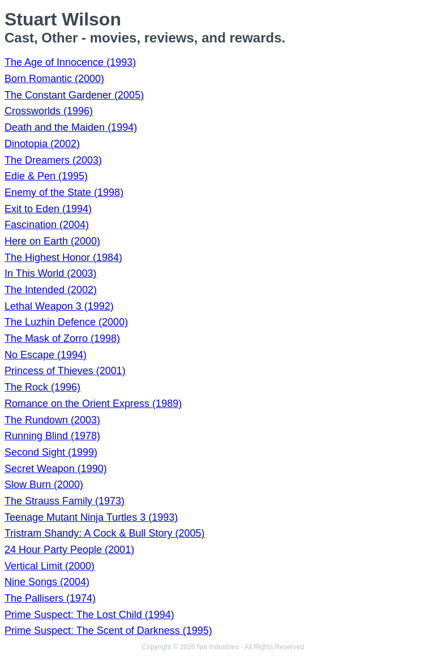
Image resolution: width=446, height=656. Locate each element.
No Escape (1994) (46, 355)
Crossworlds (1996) (49, 111)
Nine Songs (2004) (47, 582)
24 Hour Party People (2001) (69, 549)
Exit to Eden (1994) (48, 209)
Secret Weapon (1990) (56, 468)
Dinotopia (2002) (42, 143)
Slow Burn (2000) (44, 484)
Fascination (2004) (47, 224)
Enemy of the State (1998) (64, 192)
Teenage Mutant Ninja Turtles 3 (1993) (91, 517)
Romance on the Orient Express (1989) (93, 403)
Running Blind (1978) (52, 435)
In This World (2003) (50, 273)
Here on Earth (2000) (52, 241)
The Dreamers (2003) (53, 160)
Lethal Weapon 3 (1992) (59, 306)
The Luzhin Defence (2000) (66, 322)
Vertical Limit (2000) (50, 566)
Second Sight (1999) (51, 452)
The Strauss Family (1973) (65, 501)
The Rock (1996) (42, 387)
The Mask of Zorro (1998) (62, 338)
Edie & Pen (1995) (46, 176)
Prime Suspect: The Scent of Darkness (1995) (108, 630)
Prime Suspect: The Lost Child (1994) (89, 614)
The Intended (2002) (51, 289)
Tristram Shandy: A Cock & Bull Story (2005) (104, 533)
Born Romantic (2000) (54, 78)
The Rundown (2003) (52, 420)
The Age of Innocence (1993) (70, 62)
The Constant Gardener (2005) (74, 95)
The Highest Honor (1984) (63, 257)
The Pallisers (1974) (50, 598)
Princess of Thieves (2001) (65, 370)
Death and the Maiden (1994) (71, 127)
